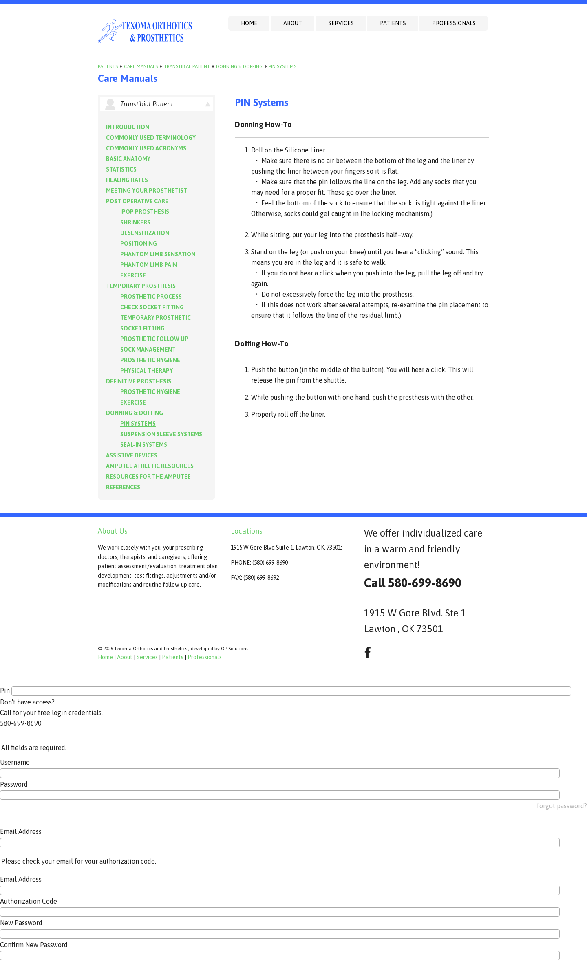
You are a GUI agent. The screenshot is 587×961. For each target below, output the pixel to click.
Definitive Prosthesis (138, 381)
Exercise (133, 275)
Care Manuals (141, 66)
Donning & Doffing (239, 66)
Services (341, 23)
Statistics (121, 169)
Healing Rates (127, 180)
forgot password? (562, 805)
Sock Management (148, 349)
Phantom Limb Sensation (157, 254)
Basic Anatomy (128, 159)
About (292, 23)
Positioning (138, 243)
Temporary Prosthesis (141, 286)
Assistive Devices (131, 455)
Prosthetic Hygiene (150, 360)
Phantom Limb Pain (148, 265)
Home (249, 23)
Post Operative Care (137, 201)
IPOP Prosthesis (144, 212)
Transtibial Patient (187, 66)
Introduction (127, 127)
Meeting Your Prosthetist (146, 190)
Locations (247, 531)
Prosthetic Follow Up (154, 339)
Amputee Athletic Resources (150, 466)
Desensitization (144, 233)
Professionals (454, 23)
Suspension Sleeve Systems (161, 434)
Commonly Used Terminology (151, 137)
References (123, 487)
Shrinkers (135, 222)
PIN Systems (282, 66)
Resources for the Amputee (148, 476)
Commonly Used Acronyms (146, 148)
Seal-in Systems (143, 445)
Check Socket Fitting (152, 307)
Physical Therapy (146, 370)
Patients (393, 23)
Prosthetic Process (151, 296)
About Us (113, 531)
